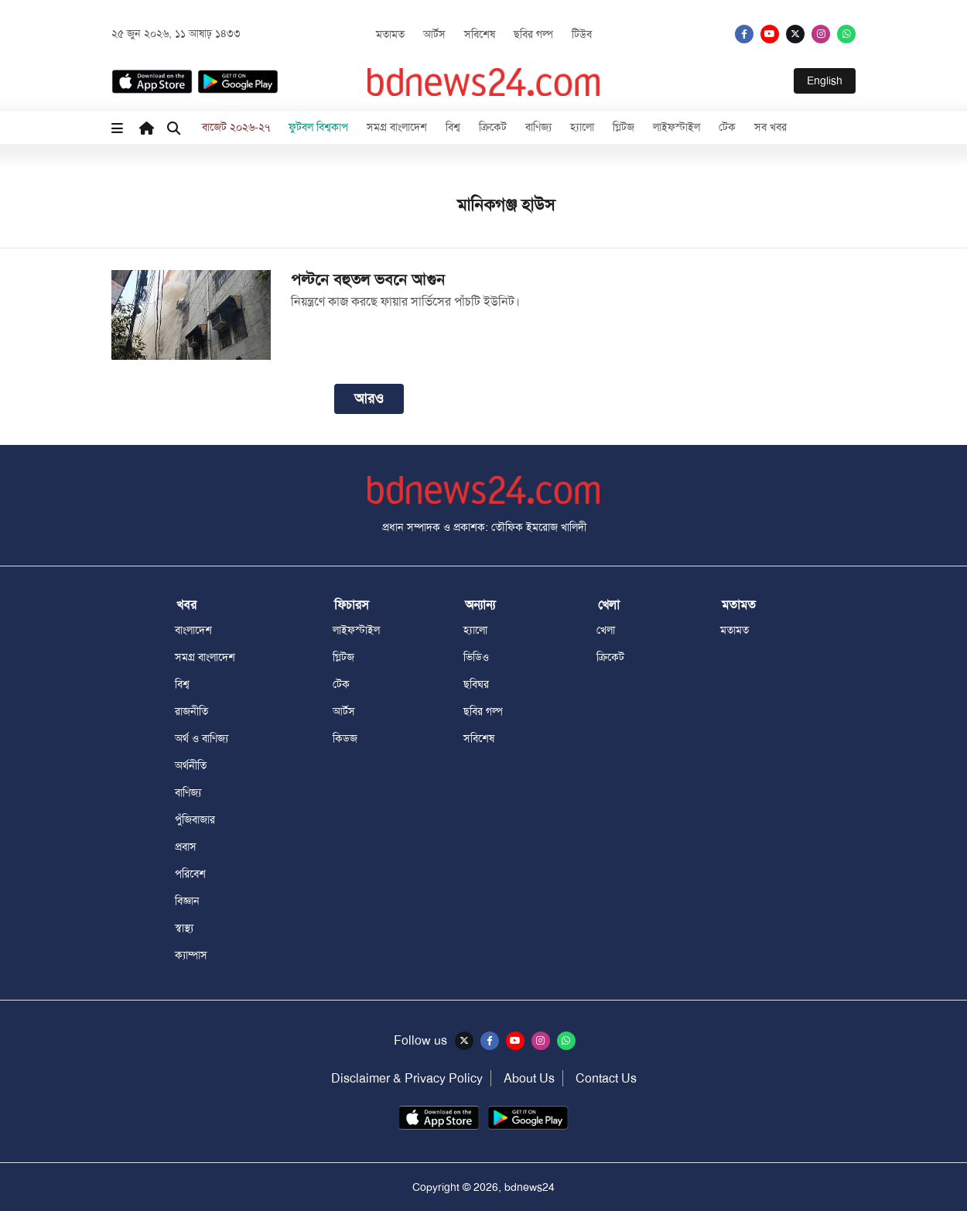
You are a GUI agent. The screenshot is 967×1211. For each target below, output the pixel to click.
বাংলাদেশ (193, 630)
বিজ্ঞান (187, 901)
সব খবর (770, 127)
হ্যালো (582, 127)
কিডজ (345, 738)
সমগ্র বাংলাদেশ (397, 127)
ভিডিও (476, 657)
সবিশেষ (479, 34)
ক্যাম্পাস (191, 955)
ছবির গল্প (533, 34)
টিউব (582, 34)
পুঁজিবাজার (195, 819)
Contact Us (606, 1078)
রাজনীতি (191, 711)
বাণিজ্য (538, 127)
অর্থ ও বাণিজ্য (201, 738)
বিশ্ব (453, 127)
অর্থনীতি (191, 765)
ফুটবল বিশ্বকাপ (318, 127)
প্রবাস (185, 847)
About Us (529, 1078)
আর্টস (434, 34)
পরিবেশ (190, 874)
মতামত (390, 34)
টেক (727, 127)
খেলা (605, 630)
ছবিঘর (476, 684)
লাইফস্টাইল (676, 127)
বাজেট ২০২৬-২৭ (236, 127)
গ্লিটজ (623, 127)
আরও (369, 398)
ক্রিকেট (493, 127)
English (824, 80)
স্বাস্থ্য (184, 928)
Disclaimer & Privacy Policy (407, 1078)
